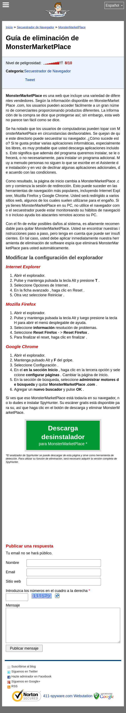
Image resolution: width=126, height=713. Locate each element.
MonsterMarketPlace (72, 27)
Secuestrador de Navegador (35, 27)
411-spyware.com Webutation (67, 703)
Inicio (9, 27)
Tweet (30, 80)
